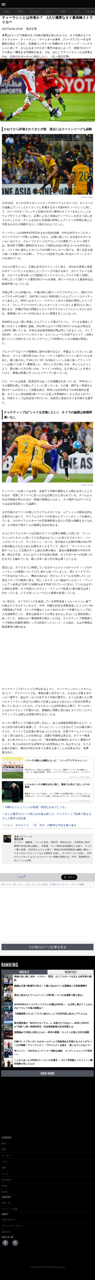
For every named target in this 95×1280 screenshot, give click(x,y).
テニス (76, 11)
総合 (7, 11)
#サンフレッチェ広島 (37, 884)
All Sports (6, 1179)
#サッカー (18, 884)
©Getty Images (87, 197)
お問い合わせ (8, 1219)
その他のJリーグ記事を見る (47, 947)
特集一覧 (6, 1203)
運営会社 (6, 1232)
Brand (5, 1192)
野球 (20, 11)
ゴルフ (49, 11)
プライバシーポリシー (13, 1225)
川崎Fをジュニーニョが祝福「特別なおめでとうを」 (34, 807)
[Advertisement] (47, 914)
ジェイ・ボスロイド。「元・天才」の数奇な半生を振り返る (39, 825)
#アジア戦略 (77, 884)
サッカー (35, 11)
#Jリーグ (6, 884)
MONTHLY (71, 972)
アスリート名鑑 (9, 1209)
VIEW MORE (47, 1073)
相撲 (63, 11)
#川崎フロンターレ (59, 884)
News (4, 1185)
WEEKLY (24, 972)
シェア (22, 876)
